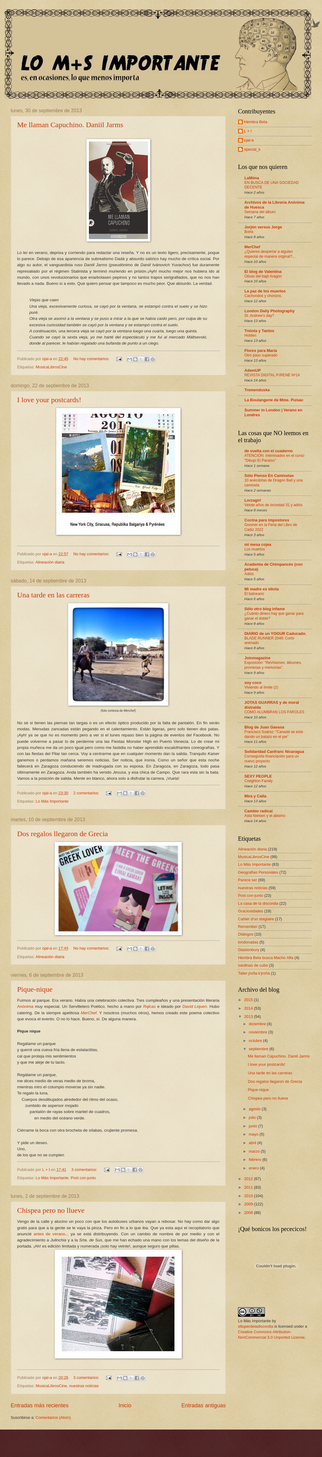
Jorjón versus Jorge (263, 227)
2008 (249, 1212)
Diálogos (245, 934)
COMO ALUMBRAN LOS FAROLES (274, 712)
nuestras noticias (84, 1386)
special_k (252, 149)
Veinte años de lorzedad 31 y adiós (273, 505)
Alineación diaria (49, 562)
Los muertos (254, 549)
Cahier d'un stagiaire (256, 919)
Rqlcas (149, 1006)
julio (253, 1117)
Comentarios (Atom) (53, 1417)
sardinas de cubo (253, 965)
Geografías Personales (258, 872)
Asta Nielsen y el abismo (264, 816)
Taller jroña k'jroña (254, 973)
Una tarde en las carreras (53, 595)
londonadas (248, 942)
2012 (249, 1178)
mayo (254, 1134)
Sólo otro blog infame (264, 609)
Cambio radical (258, 811)
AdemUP (252, 370)
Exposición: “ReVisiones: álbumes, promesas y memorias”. (273, 665)
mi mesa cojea (257, 544)
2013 (249, 1016)
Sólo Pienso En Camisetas (269, 475)
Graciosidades (250, 911)
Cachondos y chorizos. (263, 296)
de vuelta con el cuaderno (268, 451)
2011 (249, 1187)
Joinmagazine (257, 658)
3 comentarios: (84, 1169)
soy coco (253, 682)
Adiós (249, 574)
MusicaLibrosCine (51, 367)
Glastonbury (248, 949)
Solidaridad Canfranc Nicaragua (274, 751)
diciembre (258, 1024)
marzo (255, 1151)
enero (254, 1168)
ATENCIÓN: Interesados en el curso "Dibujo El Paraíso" (274, 458)
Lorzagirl (252, 500)
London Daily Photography (269, 311)
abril (253, 1142)
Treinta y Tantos (259, 330)
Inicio (125, 1405)
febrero (255, 1159)
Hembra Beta (255, 122)
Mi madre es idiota (261, 589)
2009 (249, 1204)
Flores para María (260, 350)
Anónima (25, 1006)
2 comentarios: (86, 793)
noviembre (258, 1032)
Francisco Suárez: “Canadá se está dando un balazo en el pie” (273, 734)
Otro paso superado (260, 355)
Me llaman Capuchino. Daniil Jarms (70, 125)
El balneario (254, 594)
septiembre (259, 1049)
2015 (249, 999)
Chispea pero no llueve (51, 1210)
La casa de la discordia (258, 903)
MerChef (89, 1013)
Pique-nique (35, 989)
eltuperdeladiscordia (255, 1326)
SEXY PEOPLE (258, 776)
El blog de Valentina (263, 271)
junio (253, 1126)
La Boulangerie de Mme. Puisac (273, 400)
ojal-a (249, 140)
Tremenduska (257, 390)
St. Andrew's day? (259, 315)
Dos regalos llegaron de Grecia (62, 834)
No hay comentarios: (92, 358)
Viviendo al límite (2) (261, 687)
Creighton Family (258, 781)
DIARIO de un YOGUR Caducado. (275, 633)
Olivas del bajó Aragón (263, 276)
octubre (256, 1040)
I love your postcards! (49, 400)
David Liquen (194, 1006)
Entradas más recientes (39, 1405)
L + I (248, 131)
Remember (248, 926)
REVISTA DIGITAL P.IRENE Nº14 (272, 375)
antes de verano (49, 1234)
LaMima (251, 178)
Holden (250, 335)
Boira (248, 232)
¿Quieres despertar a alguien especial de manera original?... (269, 254)
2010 (249, 1196)
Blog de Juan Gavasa (264, 727)
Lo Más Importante (52, 801)
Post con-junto (83, 1178)
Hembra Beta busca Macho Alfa (265, 957)
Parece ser (247, 880)
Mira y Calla (255, 796)
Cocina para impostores (266, 520)
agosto (255, 1109)
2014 (249, 1008)
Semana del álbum (260, 212)
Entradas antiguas (203, 1405)
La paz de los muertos (265, 291)
